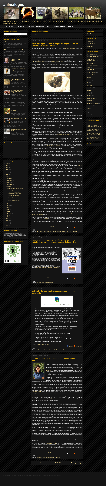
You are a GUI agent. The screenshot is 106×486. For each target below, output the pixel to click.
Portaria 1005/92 (40, 61)
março (9, 211)
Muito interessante (91, 122)
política (75, 231)
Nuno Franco (70, 231)
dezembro (10, 178)
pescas (88, 115)
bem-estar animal (42, 231)
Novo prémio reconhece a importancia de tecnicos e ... (14, 192)
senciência (57, 457)
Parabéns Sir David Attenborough (15, 109)
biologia (89, 77)
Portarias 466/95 (55, 61)
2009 (7, 225)
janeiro (9, 216)
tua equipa (48, 368)
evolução (89, 95)
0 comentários (79, 228)
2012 (7, 218)
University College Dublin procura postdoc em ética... (14, 196)
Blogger (57, 482)
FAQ (48, 26)
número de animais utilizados (64, 134)
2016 (7, 169)
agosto (9, 186)
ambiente (89, 90)
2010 (7, 223)
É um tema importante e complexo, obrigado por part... (94, 126)
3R (37, 231)
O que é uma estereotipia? (11, 41)
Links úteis (71, 26)
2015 (7, 172)
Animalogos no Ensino (59, 26)
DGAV (57, 52)
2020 (7, 163)
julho (8, 203)
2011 (7, 220)
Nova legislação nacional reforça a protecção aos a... (15, 189)
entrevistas (39, 457)
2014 (7, 174)
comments (71, 228)
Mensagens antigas (76, 463)
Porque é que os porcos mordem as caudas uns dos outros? (17, 59)
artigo (46, 218)
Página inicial (58, 463)
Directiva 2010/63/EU (37, 50)
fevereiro (9, 213)
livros (88, 108)
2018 (7, 165)
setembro (9, 184)
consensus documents (47, 157)
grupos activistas (91, 98)
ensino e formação (41, 349)
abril (8, 209)
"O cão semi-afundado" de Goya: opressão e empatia (17, 80)
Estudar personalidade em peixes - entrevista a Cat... (14, 199)
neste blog (69, 213)
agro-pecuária (90, 69)
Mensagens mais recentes (39, 463)
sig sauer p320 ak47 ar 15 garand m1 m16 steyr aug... (93, 134)
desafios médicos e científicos (53, 145)
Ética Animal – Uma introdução (36, 26)
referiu (71, 139)
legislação (64, 231)
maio (8, 207)
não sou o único (55, 203)
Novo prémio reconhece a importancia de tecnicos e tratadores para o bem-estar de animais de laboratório (54, 241)
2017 (7, 167)
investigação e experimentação (54, 231)
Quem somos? (20, 26)
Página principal (9, 26)
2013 (7, 176)
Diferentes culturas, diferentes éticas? (13, 49)
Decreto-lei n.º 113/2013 (69, 48)
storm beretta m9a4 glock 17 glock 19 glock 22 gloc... (94, 137)
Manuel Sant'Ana (50, 457)
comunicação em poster (37, 214)
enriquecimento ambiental (93, 111)
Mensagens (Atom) (60, 468)
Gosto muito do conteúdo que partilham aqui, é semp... (94, 130)
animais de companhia (92, 103)
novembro (10, 180)
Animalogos (37, 34)
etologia (44, 457)
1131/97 (62, 61)
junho (8, 205)
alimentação (90, 87)
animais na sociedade (92, 56)
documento (70, 195)
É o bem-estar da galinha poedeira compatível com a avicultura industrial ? (17, 91)
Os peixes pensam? (9, 101)
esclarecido (34, 157)
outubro (9, 182)
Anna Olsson (41, 282)
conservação (90, 75)
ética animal (48, 349)
